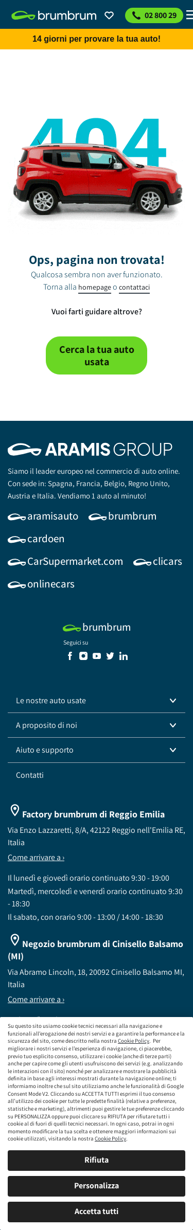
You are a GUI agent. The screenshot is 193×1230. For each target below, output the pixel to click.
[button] (96, 700)
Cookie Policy (133, 1040)
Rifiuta (96, 1159)
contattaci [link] (134, 287)
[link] (54, 15)
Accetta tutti (96, 1211)
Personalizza (96, 1185)
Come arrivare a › (36, 857)
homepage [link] (94, 287)
